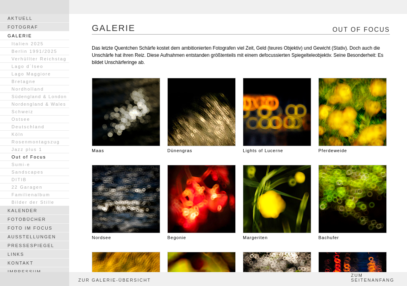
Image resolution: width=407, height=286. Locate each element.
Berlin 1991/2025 (34, 51)
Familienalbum (31, 194)
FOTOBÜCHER (27, 219)
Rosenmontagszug (36, 141)
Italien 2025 (28, 43)
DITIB (19, 179)
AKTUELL (20, 18)
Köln (17, 134)
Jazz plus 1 (27, 149)
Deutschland (28, 126)
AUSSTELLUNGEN (32, 236)
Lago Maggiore (31, 74)
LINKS (16, 254)
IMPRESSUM (24, 271)
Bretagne (24, 81)
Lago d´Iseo (27, 66)
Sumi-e (21, 164)
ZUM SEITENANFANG (372, 277)
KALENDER (22, 210)
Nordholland (28, 89)
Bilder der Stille (33, 202)
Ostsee (21, 119)
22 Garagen (27, 187)
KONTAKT (20, 263)
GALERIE (20, 35)
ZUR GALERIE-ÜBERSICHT (114, 280)
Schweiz (22, 111)
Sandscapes (28, 172)
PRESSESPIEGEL (31, 245)
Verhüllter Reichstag (39, 58)
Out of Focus (29, 157)
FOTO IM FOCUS (30, 228)
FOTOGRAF (23, 27)
